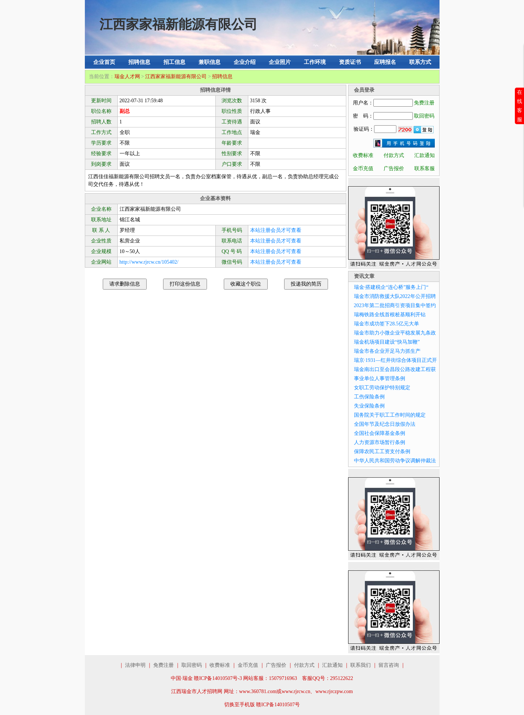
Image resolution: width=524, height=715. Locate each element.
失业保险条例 (369, 406)
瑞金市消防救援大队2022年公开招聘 (395, 296)
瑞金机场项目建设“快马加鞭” (387, 342)
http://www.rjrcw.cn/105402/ (149, 262)
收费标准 (363, 155)
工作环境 (315, 62)
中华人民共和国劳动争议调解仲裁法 (395, 460)
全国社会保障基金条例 (379, 433)
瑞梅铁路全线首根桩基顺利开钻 (390, 314)
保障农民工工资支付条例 (382, 451)
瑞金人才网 (127, 76)
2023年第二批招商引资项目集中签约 (395, 305)
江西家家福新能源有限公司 (176, 76)
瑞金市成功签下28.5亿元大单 (386, 323)
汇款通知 (424, 155)
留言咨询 (388, 665)
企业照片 (280, 62)
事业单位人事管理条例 (379, 378)
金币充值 (363, 168)
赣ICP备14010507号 (278, 704)
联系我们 (360, 665)
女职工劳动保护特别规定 (382, 387)
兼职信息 (209, 62)
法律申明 (135, 665)
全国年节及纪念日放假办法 (384, 424)
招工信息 (174, 62)
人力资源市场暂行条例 (379, 442)
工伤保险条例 (369, 396)
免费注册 (424, 103)
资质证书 (350, 62)
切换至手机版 (239, 704)
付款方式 (394, 155)
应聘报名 (385, 62)
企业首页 (104, 62)
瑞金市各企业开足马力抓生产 (387, 351)
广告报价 (394, 168)
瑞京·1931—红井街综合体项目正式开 (395, 360)
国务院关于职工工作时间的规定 (390, 415)
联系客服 (424, 168)
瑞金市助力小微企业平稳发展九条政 (395, 333)
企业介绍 (245, 62)
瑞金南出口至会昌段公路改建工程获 (395, 369)
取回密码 (424, 116)
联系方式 (420, 62)
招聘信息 (139, 62)
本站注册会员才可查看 (275, 230)
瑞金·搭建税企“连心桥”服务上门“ (391, 287)
